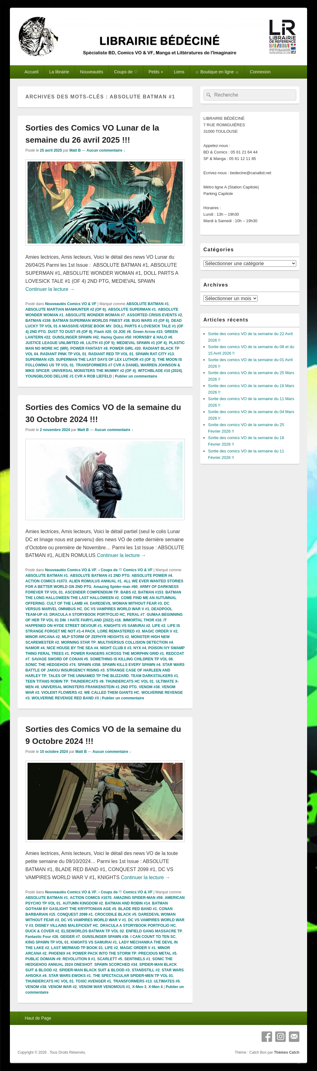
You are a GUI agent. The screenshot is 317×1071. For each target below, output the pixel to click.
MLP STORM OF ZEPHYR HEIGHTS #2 (95, 637)
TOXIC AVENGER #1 (93, 981)
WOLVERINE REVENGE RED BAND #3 (65, 698)
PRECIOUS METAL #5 (157, 953)
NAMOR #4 (35, 648)
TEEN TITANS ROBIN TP (46, 681)
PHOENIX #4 (60, 953)
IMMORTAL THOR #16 (142, 620)
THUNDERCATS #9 (86, 681)
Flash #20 (102, 332)
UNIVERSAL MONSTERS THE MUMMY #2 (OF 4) (94, 371)
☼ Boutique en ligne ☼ (217, 71)
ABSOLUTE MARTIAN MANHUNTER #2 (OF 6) (65, 309)
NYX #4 (139, 648)
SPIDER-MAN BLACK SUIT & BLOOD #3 (94, 970)
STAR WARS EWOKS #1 (70, 976)
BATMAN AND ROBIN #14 (127, 903)
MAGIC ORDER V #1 (138, 948)
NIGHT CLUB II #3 (115, 648)
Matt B (75, 150)
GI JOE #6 (122, 332)
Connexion (260, 71)
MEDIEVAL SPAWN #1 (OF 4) (142, 343)
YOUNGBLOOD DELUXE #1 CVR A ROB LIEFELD (68, 376)
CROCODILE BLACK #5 (115, 914)
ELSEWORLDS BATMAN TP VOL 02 (92, 931)
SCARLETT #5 (109, 959)
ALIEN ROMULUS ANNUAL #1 (95, 581)
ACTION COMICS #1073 (46, 581)
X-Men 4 (155, 987)
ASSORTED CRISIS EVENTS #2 (154, 315)
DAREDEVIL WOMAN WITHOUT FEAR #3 (126, 603)
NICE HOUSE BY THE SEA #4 (72, 648)
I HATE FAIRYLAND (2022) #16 (94, 620)
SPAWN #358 (89, 665)
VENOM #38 (149, 687)
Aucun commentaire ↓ (106, 150)
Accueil (31, 71)
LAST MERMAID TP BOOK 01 (76, 948)
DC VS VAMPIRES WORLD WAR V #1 (116, 609)
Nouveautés (91, 71)
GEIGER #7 (70, 937)
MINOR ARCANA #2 (42, 637)
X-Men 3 (139, 987)
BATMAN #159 (37, 320)
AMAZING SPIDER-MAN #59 (138, 898)
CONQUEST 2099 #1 (75, 914)
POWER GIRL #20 (125, 348)
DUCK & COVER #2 (42, 931)
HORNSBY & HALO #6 (152, 337)
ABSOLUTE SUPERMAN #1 (132, 309)
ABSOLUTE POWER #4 (152, 575)
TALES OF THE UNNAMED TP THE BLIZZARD (88, 676)
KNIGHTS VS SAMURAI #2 (127, 626)
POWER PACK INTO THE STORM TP (104, 953)
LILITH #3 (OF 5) (100, 343)
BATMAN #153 (150, 592)
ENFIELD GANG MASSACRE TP (154, 931)
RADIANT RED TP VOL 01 (110, 354)
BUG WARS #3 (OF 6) (150, 320)
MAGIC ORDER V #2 (160, 631)
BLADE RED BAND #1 (137, 909)
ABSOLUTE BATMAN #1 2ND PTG (99, 575)
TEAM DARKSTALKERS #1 (154, 676)
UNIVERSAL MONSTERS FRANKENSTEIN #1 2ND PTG (89, 687)
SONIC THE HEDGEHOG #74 (50, 665)
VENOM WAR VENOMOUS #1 (104, 987)
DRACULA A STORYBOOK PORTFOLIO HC (87, 614)
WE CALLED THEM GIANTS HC (111, 692)
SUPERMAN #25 (39, 359)
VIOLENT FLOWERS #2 (61, 692)
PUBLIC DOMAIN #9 (42, 959)
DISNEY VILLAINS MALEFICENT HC (66, 925)
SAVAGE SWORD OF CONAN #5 (60, 659)
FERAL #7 (135, 614)
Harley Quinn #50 (116, 337)
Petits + (156, 71)
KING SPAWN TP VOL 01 (46, 942)
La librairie (59, 71)
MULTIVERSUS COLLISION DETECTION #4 (135, 642)
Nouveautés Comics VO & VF (70, 304)
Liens (179, 71)
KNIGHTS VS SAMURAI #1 (94, 942)
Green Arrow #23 (148, 332)
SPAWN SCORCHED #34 (115, 964)
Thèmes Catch (286, 1052)
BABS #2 (128, 592)
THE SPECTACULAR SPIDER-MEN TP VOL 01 (133, 976)
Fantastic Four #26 (41, 937)
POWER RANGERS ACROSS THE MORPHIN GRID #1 (117, 653)
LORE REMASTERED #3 (118, 631)
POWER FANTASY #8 (88, 348)
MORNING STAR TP (78, 642)
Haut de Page (38, 1018)
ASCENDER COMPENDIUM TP (92, 592)
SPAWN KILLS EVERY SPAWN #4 (131, 665)
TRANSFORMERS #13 (132, 981)
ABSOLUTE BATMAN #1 (147, 304)
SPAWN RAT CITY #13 (155, 354)
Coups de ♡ (126, 71)
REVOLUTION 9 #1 (79, 959)
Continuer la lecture (50, 289)
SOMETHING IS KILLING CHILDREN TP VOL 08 (131, 659)
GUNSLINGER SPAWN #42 (75, 337)
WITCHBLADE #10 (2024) (160, 371)
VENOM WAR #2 (62, 987)
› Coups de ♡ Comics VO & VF (125, 570)
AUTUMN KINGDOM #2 (83, 903)
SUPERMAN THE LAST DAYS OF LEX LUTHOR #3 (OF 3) (105, 359)
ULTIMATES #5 (167, 981)
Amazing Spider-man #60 (115, 587)
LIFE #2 (158, 626)
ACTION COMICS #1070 (90, 898)
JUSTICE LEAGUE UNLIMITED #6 (54, 343)
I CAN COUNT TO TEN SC (153, 937)
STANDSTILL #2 (145, 970)
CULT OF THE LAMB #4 (67, 603)
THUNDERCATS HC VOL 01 (130, 681)
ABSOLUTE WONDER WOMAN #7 (95, 315)
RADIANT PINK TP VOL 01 (63, 354)
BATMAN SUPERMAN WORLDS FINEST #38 (91, 320)
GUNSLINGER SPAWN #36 (105, 937)
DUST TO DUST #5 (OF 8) (70, 332)
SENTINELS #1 (137, 959)
